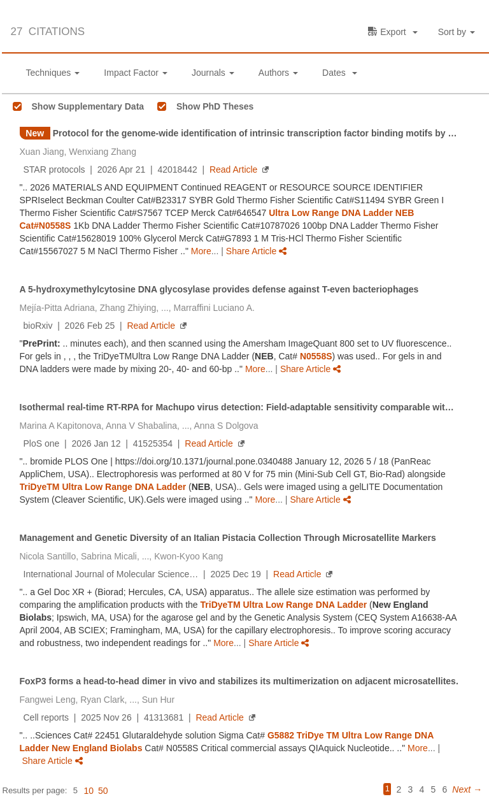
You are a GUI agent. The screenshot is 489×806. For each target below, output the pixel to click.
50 (103, 791)
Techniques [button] (53, 73)
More (201, 251)
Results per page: (35, 790)
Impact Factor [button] (135, 73)
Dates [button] (339, 73)
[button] (458, 32)
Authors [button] (278, 73)
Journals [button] (213, 73)
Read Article (233, 169)
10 (88, 791)
